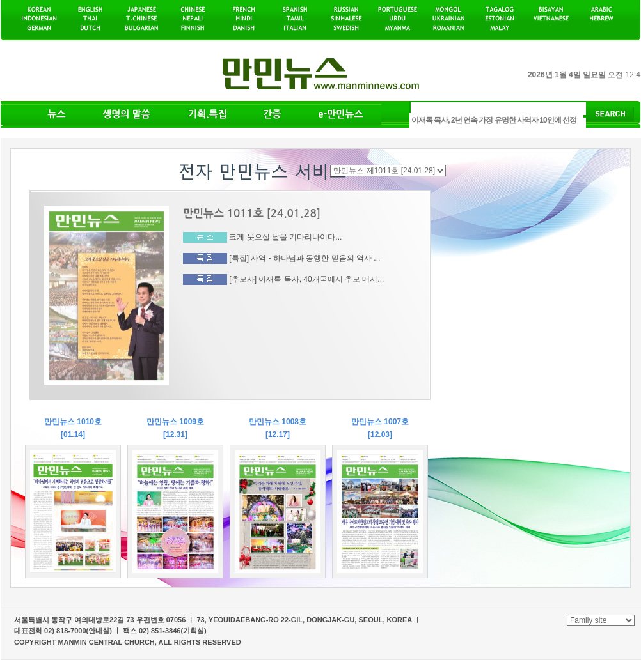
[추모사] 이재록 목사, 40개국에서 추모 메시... (306, 278)
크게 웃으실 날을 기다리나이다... (285, 237)
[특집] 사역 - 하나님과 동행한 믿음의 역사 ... (304, 258)
